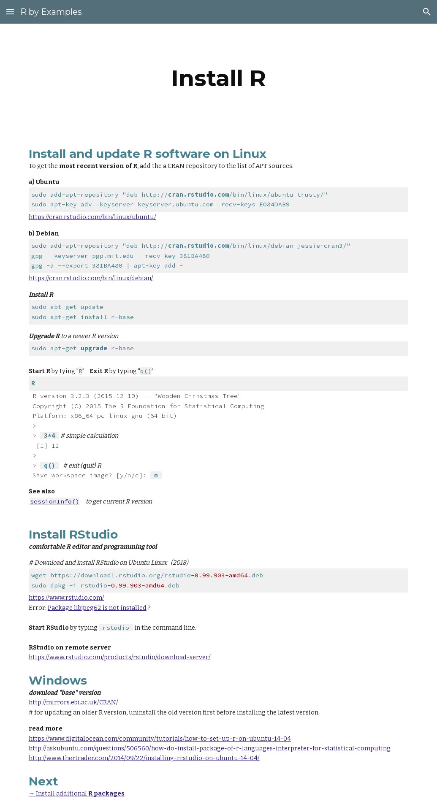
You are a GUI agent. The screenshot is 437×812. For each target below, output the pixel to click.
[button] (10, 11)
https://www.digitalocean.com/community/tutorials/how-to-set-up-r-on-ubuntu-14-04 (160, 738)
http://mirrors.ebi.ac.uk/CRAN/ (73, 702)
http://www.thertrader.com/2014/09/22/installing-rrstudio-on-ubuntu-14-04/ (144, 758)
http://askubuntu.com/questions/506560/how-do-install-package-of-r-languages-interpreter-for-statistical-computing (210, 748)
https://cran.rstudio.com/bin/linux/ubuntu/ (92, 217)
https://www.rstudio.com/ (66, 597)
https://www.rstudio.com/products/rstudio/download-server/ (120, 657)
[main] (218, 78)
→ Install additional (59, 793)
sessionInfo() (54, 501)
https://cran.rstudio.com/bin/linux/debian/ (91, 278)
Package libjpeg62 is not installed (97, 608)
